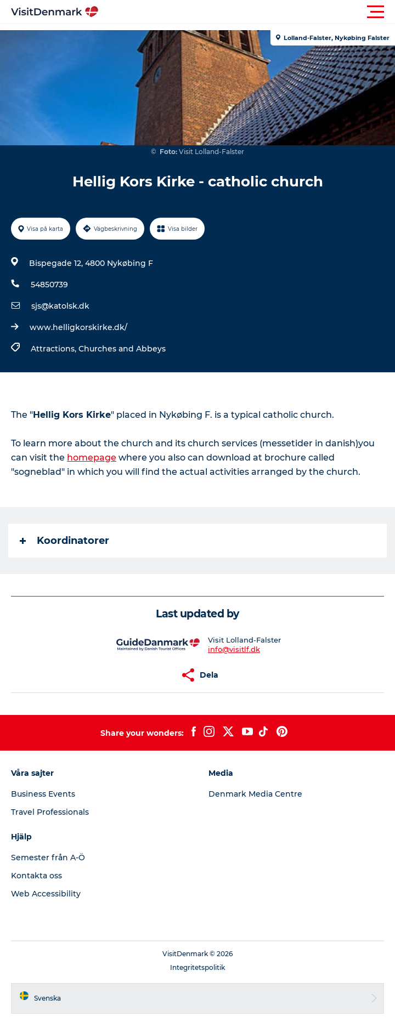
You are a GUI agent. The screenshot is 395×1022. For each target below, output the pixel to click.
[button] (247, 12)
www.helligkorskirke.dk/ (78, 327)
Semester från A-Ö (48, 857)
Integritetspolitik (197, 967)
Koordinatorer (64, 541)
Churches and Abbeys (122, 349)
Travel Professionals (50, 812)
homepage (91, 457)
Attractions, (54, 349)
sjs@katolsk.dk (60, 306)
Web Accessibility (46, 894)
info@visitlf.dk (234, 649)
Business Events (43, 794)
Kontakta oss (36, 876)
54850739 (49, 284)
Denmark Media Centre (255, 794)
